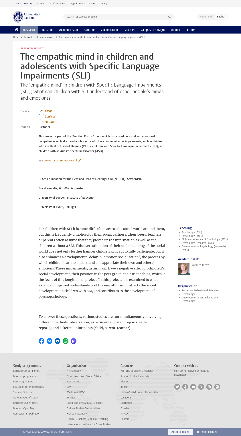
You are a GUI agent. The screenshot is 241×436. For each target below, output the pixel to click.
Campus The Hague (153, 30)
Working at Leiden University (137, 371)
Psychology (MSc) (192, 236)
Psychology (188, 294)
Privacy (125, 413)
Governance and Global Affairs (84, 376)
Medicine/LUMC (76, 392)
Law (69, 387)
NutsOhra (48, 121)
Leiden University (23, 3)
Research (29, 30)
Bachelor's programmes (26, 371)
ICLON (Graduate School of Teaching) (88, 419)
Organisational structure (82, 3)
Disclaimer (126, 403)
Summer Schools (22, 392)
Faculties (129, 30)
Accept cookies (180, 432)
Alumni (175, 30)
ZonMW (47, 116)
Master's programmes (25, 376)
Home (16, 37)
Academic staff (68, 30)
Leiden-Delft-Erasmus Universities (139, 392)
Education (47, 30)
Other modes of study (25, 397)
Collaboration (109, 30)
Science (71, 397)
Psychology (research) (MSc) (199, 243)
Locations (126, 397)
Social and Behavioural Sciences (200, 290)
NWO (45, 111)
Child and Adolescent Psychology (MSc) (205, 239)
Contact (125, 419)
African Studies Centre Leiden (83, 408)
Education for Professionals (28, 387)
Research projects (45, 37)
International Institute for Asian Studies (89, 424)
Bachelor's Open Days (25, 403)
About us (89, 30)
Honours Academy (77, 413)
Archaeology (74, 371)
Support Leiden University (135, 376)
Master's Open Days (24, 408)
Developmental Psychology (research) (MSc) (204, 248)
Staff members (58, 3)
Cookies (125, 408)
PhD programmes (23, 381)
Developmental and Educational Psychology (200, 299)
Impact (124, 387)
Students (41, 3)
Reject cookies (208, 432)
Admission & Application (26, 413)
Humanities (73, 381)
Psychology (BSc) (192, 232)
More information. (61, 431)
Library (103, 3)
